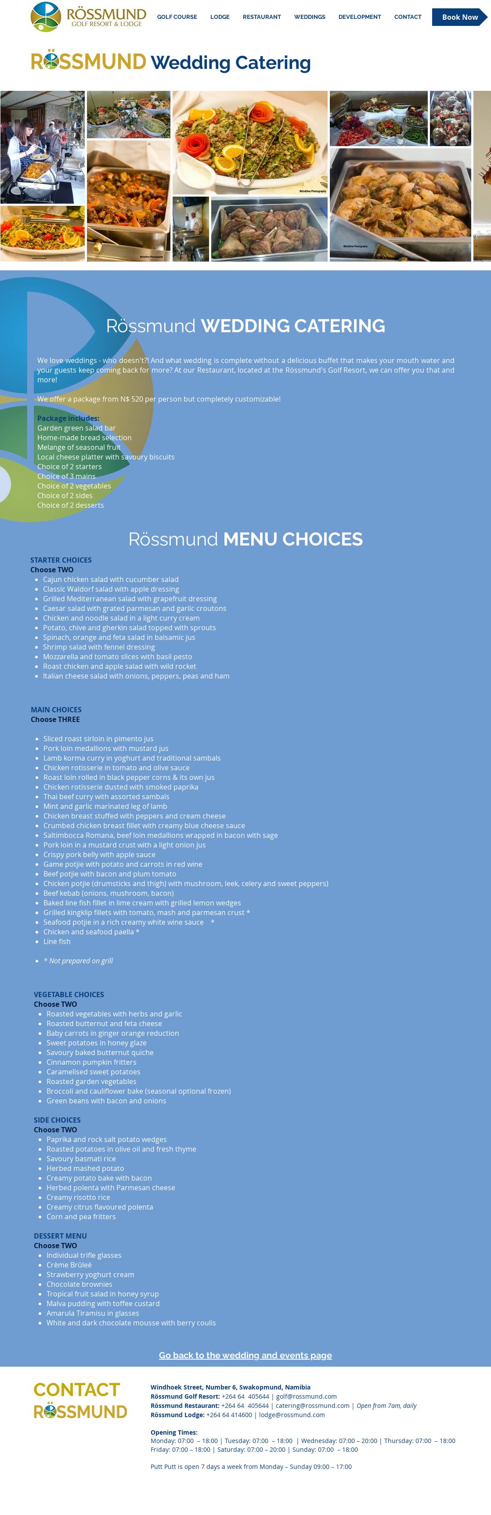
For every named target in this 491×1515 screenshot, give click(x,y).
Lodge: (194, 1415)
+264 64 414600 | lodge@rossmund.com (265, 1415)
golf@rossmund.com (306, 1396)
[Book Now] (460, 17)
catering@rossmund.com (313, 1405)
